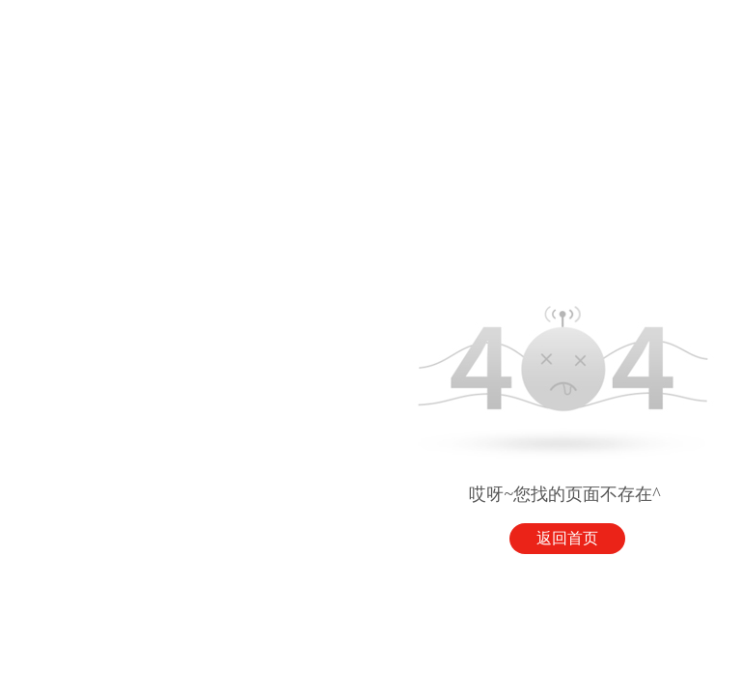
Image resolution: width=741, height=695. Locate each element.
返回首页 (567, 538)
